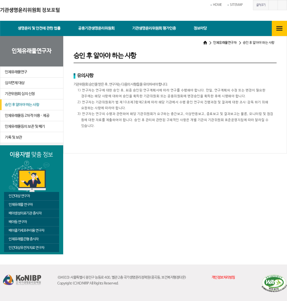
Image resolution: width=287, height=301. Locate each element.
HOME (217, 5)
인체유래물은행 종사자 (24, 239)
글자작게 (282, 5)
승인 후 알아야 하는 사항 (22, 104)
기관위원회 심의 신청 (20, 94)
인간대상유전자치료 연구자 (26, 248)
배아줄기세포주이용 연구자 (26, 230)
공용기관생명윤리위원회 (96, 28)
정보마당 (200, 28)
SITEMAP (236, 5)
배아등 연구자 (18, 222)
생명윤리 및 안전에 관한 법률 (39, 28)
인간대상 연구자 (19, 196)
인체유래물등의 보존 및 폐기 (25, 126)
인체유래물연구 (16, 72)
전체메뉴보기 (279, 28)
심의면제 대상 (15, 83)
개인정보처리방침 (223, 277)
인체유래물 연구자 (21, 205)
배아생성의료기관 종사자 (25, 213)
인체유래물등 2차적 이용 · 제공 (27, 115)
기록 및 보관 (13, 137)
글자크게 (273, 5)
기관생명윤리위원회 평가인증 (154, 28)
